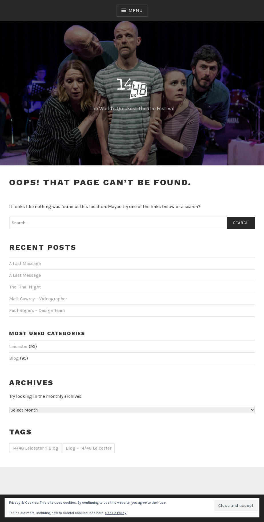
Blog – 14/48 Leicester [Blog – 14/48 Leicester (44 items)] (88, 448)
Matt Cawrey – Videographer (38, 298)
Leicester (18, 346)
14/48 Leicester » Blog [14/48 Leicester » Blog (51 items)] (35, 448)
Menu (135, 10)
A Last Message (25, 263)
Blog (14, 358)
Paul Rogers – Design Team (37, 310)
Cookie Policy (115, 513)
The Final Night (25, 287)
